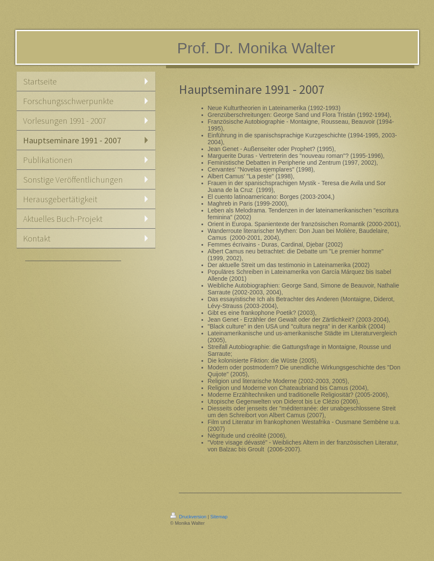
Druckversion (189, 516)
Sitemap (218, 516)
